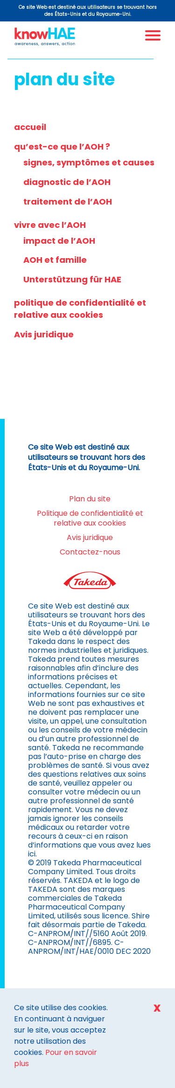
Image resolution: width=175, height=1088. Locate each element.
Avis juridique (44, 334)
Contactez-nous (90, 552)
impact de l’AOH (59, 240)
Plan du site (90, 499)
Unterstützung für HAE (72, 279)
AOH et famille (55, 260)
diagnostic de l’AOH (67, 182)
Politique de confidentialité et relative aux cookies (90, 518)
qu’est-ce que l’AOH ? (62, 146)
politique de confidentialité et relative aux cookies (80, 309)
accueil (30, 127)
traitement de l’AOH (67, 201)
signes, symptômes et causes (88, 162)
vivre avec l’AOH (50, 225)
